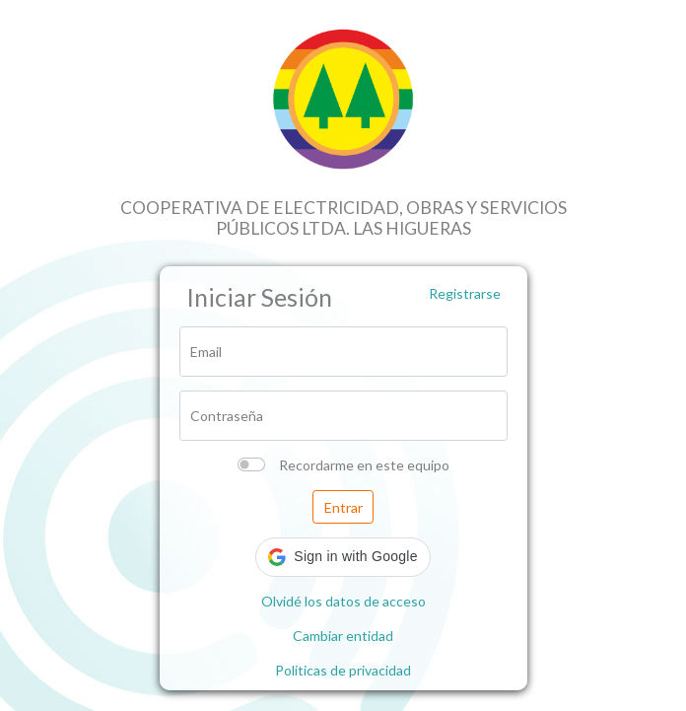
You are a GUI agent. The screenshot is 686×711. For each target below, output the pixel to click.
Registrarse (465, 293)
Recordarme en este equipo (364, 465)
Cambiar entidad (343, 635)
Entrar (343, 507)
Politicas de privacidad (343, 670)
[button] (342, 557)
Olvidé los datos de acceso (343, 601)
